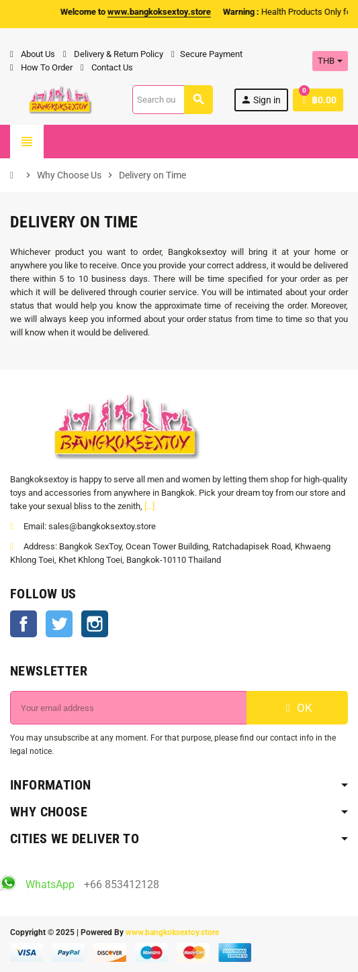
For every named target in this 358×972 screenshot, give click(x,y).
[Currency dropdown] (330, 61)
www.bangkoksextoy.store (172, 932)
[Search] (172, 99)
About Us (32, 54)
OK (297, 707)
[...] (149, 506)
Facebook (23, 623)
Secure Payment (206, 54)
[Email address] (128, 707)
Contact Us (107, 67)
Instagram (94, 623)
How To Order (41, 67)
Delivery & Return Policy (113, 54)
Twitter (59, 623)
